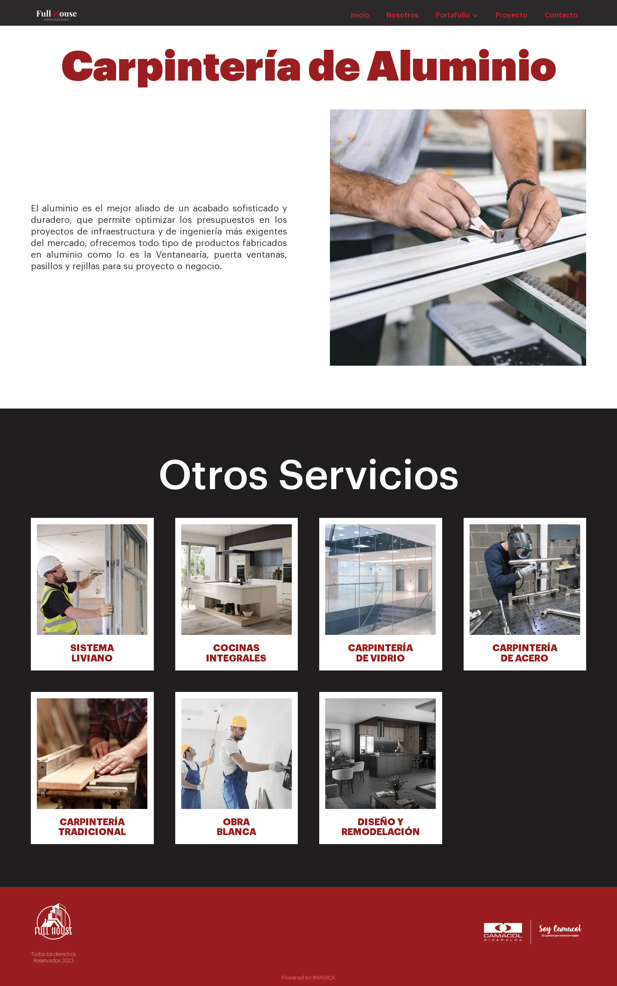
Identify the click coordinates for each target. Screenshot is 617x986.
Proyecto (511, 15)
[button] (457, 15)
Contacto (561, 15)
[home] (56, 16)
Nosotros (402, 15)
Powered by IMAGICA (308, 977)
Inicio (360, 15)
